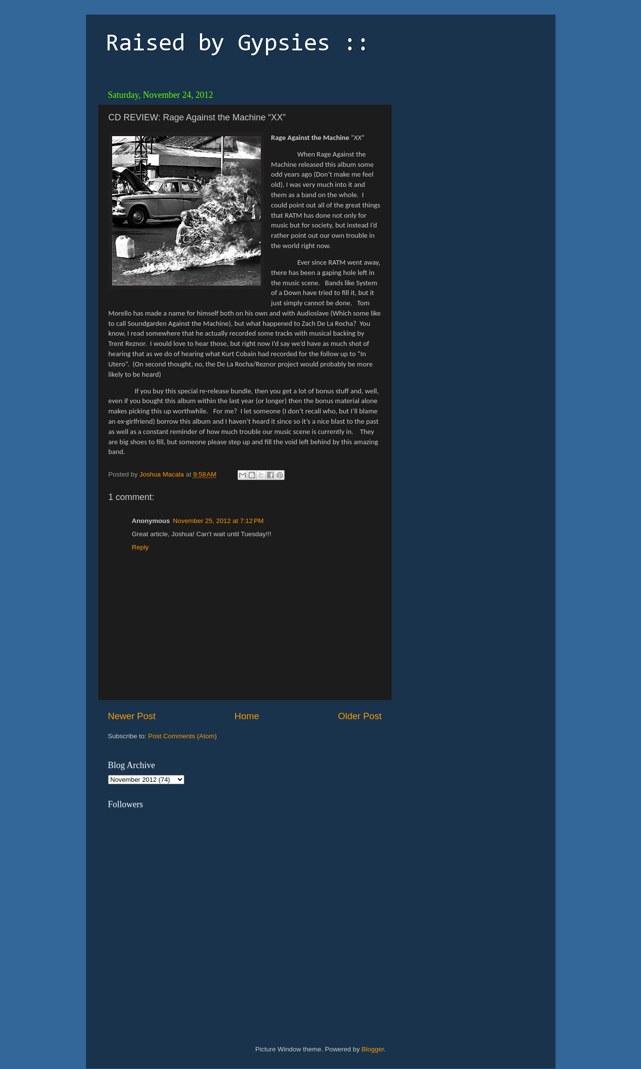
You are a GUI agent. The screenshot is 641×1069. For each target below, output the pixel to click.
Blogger (373, 1049)
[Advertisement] (465, 147)
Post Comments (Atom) (182, 736)
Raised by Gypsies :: (238, 44)
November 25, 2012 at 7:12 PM (218, 520)
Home (247, 716)
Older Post (359, 716)
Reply (140, 547)
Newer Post (132, 716)
